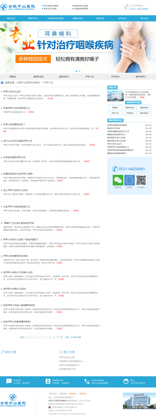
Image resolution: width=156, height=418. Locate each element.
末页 (67, 337)
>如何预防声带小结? (67, 369)
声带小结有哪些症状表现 (15, 256)
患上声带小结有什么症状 (15, 190)
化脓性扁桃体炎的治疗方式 (118, 131)
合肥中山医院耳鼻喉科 (28, 82)
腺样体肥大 (141, 77)
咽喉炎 (13, 77)
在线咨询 (122, 18)
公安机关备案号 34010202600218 (62, 407)
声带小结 (90, 77)
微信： (137, 382)
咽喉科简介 (33, 18)
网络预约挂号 (60, 381)
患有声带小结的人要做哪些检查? (19, 305)
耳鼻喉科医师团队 (55, 18)
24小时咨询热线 (100, 382)
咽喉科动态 (78, 18)
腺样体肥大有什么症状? (116, 141)
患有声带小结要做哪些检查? (17, 321)
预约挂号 (144, 18)
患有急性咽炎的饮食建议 (117, 125)
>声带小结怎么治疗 (66, 357)
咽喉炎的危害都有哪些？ (117, 153)
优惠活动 (100, 18)
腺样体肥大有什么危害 (116, 138)
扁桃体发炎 (38, 77)
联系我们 (83, 394)
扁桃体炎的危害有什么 (116, 135)
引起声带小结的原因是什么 (16, 206)
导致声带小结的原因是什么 (118, 147)
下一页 (60, 337)
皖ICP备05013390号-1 (75, 404)
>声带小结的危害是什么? (69, 365)
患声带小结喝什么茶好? (15, 289)
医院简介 (73, 394)
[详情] (142, 97)
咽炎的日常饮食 (113, 128)
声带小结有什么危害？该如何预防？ (21, 239)
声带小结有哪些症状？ (14, 124)
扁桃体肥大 (64, 77)
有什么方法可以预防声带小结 (17, 141)
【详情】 (50, 99)
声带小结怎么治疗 (114, 144)
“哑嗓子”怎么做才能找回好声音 (18, 223)
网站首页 (11, 18)
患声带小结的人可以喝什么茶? (18, 272)
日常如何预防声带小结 (14, 157)
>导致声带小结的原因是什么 (70, 361)
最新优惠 (63, 394)
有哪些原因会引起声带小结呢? (18, 174)
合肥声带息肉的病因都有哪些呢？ (121, 150)
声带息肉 (115, 77)
